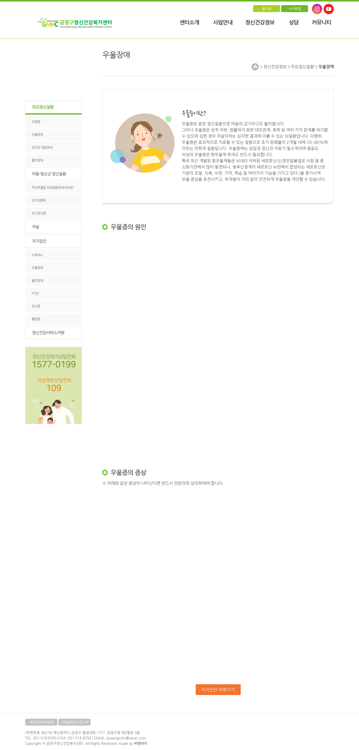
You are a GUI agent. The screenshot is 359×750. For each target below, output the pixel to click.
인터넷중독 (39, 200)
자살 (35, 226)
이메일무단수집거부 (74, 722)
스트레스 (37, 255)
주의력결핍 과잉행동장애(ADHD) (53, 187)
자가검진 (39, 241)
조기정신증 (39, 213)
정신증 (36, 306)
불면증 (36, 319)
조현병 (36, 122)
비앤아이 (140, 743)
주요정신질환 (42, 107)
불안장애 (37, 160)
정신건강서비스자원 (48, 332)
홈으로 (266, 9)
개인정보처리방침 (41, 722)
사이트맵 (295, 9)
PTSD (35, 293)
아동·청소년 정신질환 (49, 173)
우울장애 (37, 134)
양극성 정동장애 (42, 147)
